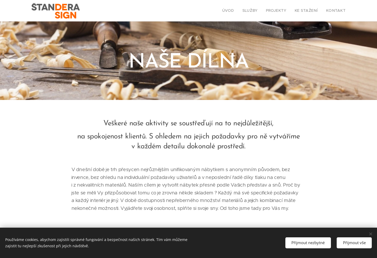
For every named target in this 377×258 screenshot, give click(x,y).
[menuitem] (238, 10)
